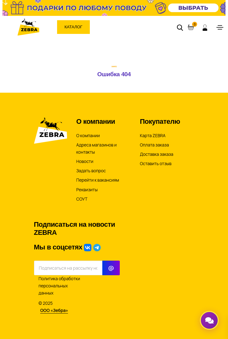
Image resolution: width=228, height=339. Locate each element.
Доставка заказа (156, 154)
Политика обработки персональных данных (59, 286)
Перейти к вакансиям (97, 180)
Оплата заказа (154, 145)
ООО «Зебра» (54, 310)
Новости (85, 161)
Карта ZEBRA (153, 135)
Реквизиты (87, 190)
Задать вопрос (91, 171)
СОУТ (82, 199)
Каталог (73, 27)
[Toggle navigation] (219, 27)
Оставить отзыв (156, 163)
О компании (88, 135)
